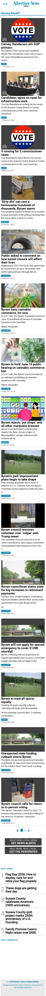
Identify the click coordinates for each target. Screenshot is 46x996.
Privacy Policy (37, 985)
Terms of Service (24, 985)
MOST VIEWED (7, 868)
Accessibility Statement (23, 987)
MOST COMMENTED (9, 940)
